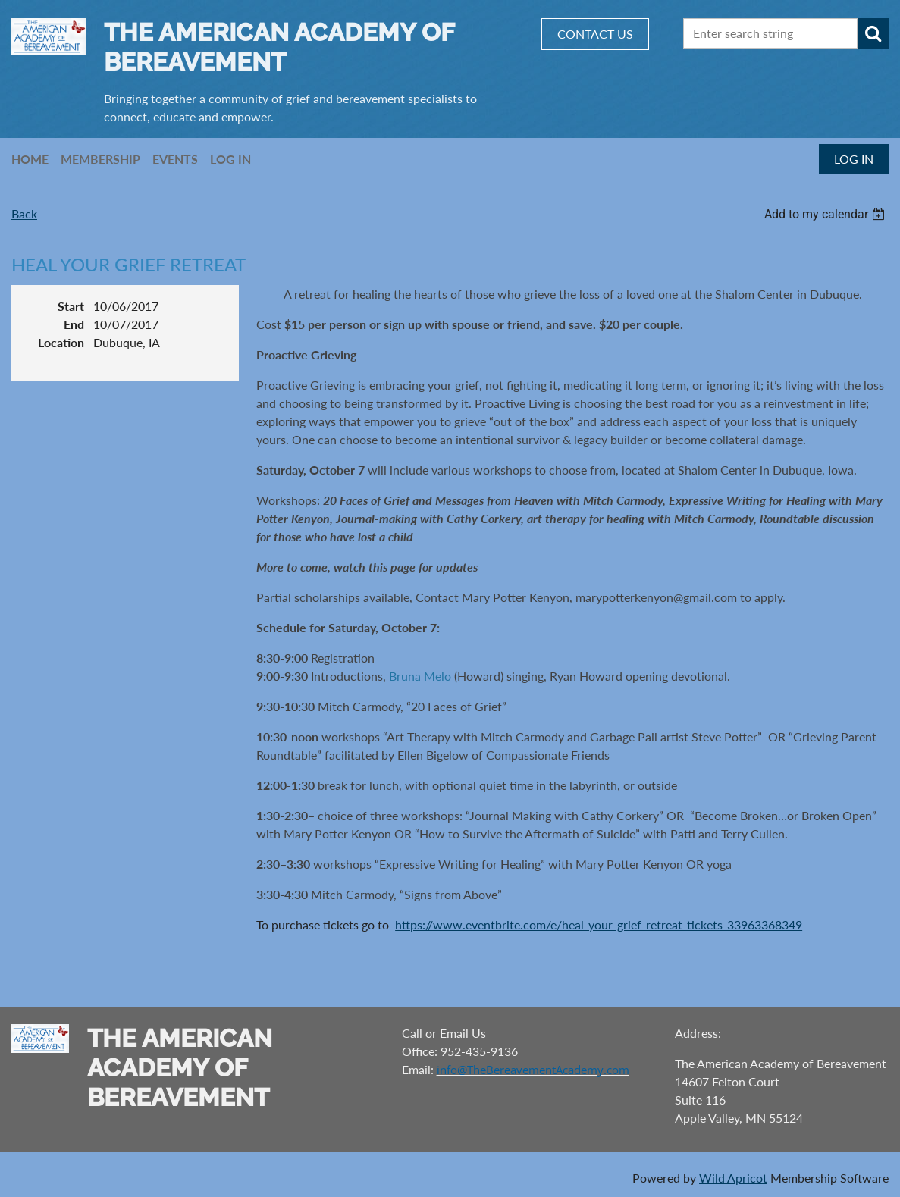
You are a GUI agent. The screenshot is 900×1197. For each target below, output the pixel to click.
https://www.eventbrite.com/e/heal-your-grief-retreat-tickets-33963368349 (598, 924)
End (74, 324)
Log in (853, 159)
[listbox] (826, 214)
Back (24, 213)
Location (61, 342)
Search (873, 33)
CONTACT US (595, 34)
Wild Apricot (733, 1177)
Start (71, 306)
